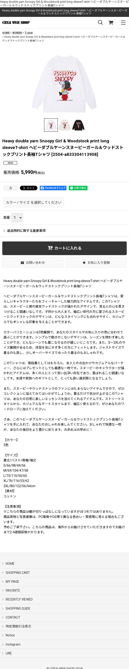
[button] (100, 23)
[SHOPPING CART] (110, 23)
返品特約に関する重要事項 (24, 231)
